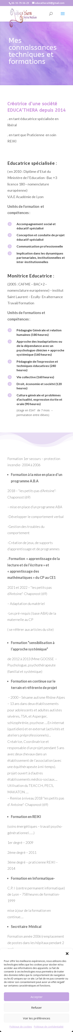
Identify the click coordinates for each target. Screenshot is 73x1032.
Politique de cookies (21, 1026)
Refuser (36, 1007)
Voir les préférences (36, 1018)
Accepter (37, 997)
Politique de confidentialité (48, 1026)
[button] (67, 954)
